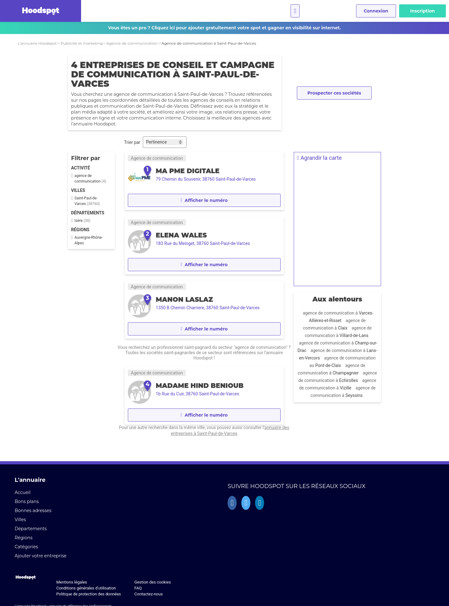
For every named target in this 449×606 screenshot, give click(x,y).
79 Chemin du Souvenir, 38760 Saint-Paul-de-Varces (205, 179)
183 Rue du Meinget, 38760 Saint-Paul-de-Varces (202, 243)
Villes (20, 519)
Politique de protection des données (88, 594)
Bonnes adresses (33, 510)
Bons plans (27, 501)
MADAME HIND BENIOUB (199, 385)
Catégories (26, 547)
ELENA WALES (180, 235)
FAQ (138, 588)
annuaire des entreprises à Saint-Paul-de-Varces (203, 433)
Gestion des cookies (152, 582)
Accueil (23, 492)
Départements (31, 528)
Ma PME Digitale (187, 171)
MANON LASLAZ (183, 299)
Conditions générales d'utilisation (86, 588)
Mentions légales (71, 582)
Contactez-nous (148, 594)
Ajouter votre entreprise (40, 556)
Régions (23, 537)
